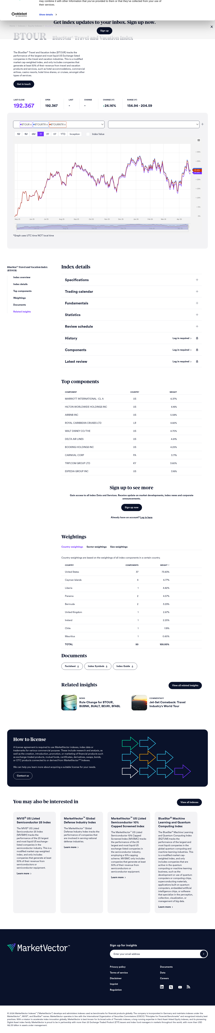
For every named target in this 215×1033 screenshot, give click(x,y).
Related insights (22, 312)
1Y (41, 134)
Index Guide (125, 666)
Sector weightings (97, 547)
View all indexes (189, 802)
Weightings (19, 298)
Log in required (182, 338)
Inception (75, 134)
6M (33, 134)
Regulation (116, 990)
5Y (54, 134)
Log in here (146, 517)
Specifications (77, 280)
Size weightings (119, 547)
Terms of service (119, 973)
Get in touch (24, 84)
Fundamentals (76, 303)
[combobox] (59, 124)
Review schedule (79, 326)
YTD (63, 134)
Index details (20, 284)
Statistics (72, 315)
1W (18, 134)
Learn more (24, 873)
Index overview (21, 277)
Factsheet (72, 666)
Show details (46, 31)
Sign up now (131, 507)
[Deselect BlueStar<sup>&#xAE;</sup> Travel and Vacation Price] (31, 124)
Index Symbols (98, 666)
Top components (22, 291)
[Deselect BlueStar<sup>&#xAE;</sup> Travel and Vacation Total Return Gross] (47, 124)
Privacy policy (118, 967)
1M (25, 134)
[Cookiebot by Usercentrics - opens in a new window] (19, 31)
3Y (47, 134)
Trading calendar (79, 292)
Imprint (114, 984)
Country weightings (72, 547)
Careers (164, 978)
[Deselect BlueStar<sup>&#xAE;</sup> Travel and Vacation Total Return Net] (65, 124)
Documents (19, 305)
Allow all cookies (190, 7)
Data (162, 973)
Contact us (23, 776)
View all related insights (185, 685)
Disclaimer (116, 978)
